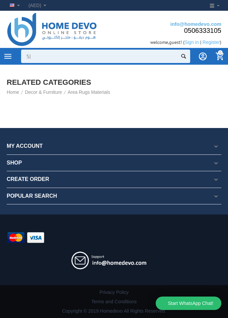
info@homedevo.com (195, 24)
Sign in (191, 42)
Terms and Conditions (114, 301)
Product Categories (8, 56)
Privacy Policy (114, 292)
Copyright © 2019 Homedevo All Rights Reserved (113, 311)
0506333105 (202, 30)
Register (211, 42)
